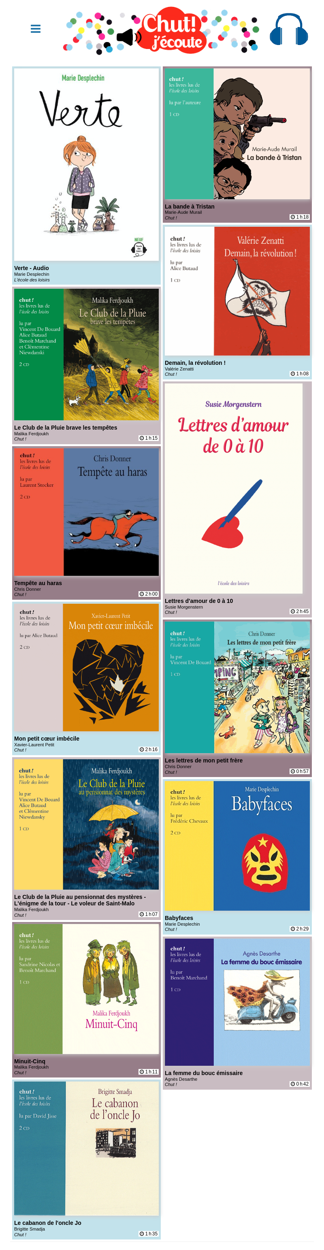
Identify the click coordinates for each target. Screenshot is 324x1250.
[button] (35, 29)
